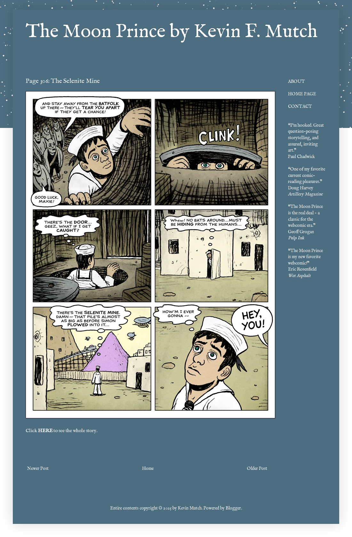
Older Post (257, 468)
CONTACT (300, 106)
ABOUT (296, 81)
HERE (45, 431)
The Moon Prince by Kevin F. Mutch (171, 32)
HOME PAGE (302, 94)
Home (148, 468)
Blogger (233, 508)
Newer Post (38, 468)
